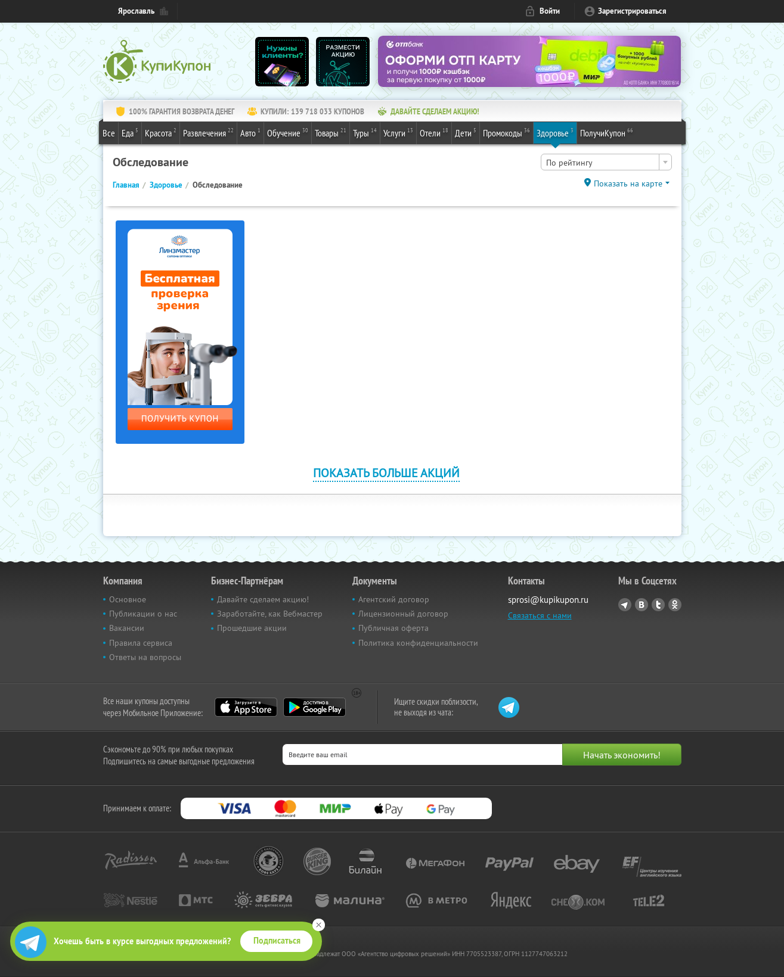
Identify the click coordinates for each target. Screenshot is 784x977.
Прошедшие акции (252, 628)
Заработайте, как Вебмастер (270, 613)
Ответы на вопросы (145, 657)
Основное (127, 599)
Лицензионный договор (403, 613)
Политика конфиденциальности (418, 642)
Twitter (658, 604)
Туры (365, 132)
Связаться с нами (540, 615)
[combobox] (606, 162)
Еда (130, 132)
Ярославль (136, 11)
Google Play (314, 707)
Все (109, 133)
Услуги (398, 132)
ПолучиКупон (606, 132)
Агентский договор (393, 599)
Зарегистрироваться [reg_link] (632, 11)
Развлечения (208, 132)
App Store (246, 707)
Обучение (287, 132)
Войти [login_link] (550, 11)
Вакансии (126, 628)
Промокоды (506, 132)
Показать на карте (628, 183)
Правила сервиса (140, 642)
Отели (434, 132)
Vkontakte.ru (641, 604)
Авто (250, 132)
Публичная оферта (393, 628)
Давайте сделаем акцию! (263, 599)
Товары (330, 132)
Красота (160, 132)
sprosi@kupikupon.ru (548, 599)
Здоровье (555, 132)
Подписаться (276, 940)
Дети (465, 132)
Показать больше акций (386, 472)
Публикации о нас (143, 613)
